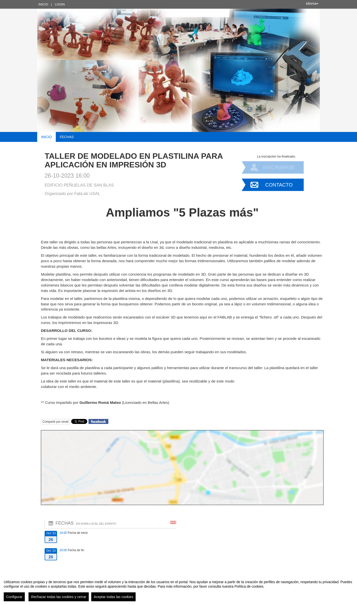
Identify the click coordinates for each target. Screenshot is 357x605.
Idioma (312, 3)
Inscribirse (279, 167)
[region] (178, 588)
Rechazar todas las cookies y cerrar (58, 597)
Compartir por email (55, 421)
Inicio (43, 4)
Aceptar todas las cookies (113, 597)
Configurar (14, 597)
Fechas (67, 137)
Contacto (279, 185)
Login (60, 4)
